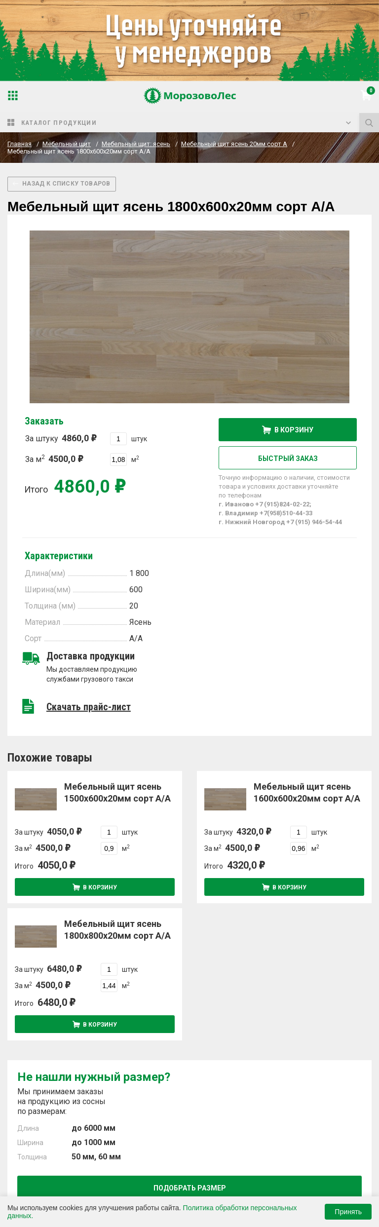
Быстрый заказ (288, 458)
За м (54, 459)
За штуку (60, 438)
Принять (348, 1212)
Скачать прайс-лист (88, 707)
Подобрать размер (189, 1188)
